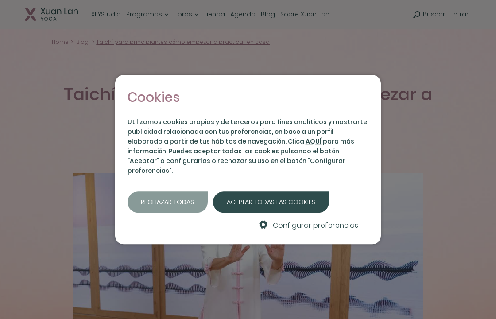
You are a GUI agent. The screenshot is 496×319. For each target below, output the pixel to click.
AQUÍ (314, 141)
